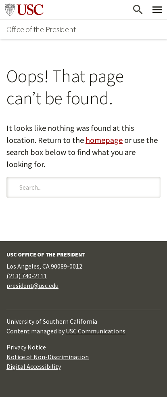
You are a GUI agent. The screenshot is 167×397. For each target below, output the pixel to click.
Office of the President (40, 29)
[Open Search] (138, 9)
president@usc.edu (32, 285)
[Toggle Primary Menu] (157, 9)
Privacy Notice (26, 347)
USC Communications (95, 331)
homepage (104, 140)
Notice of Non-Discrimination (47, 357)
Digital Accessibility (33, 366)
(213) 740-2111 (26, 276)
